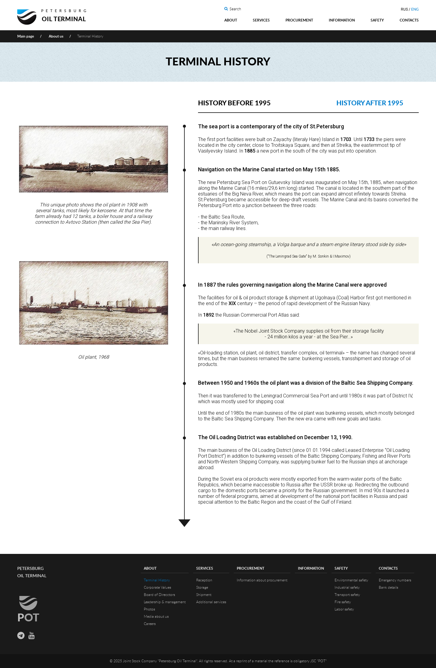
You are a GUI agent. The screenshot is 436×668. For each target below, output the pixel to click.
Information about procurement (262, 580)
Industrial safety (347, 587)
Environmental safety (351, 580)
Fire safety (343, 602)
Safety (377, 20)
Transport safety (347, 595)
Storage (202, 587)
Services (261, 20)
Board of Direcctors (159, 595)
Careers (150, 624)
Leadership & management (165, 602)
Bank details (388, 587)
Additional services (211, 602)
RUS (404, 9)
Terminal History (157, 580)
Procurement (299, 20)
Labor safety (344, 609)
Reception (204, 580)
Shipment (203, 595)
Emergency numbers (395, 580)
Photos (149, 609)
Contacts (409, 20)
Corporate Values (157, 587)
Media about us (156, 616)
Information (342, 20)
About (230, 20)
